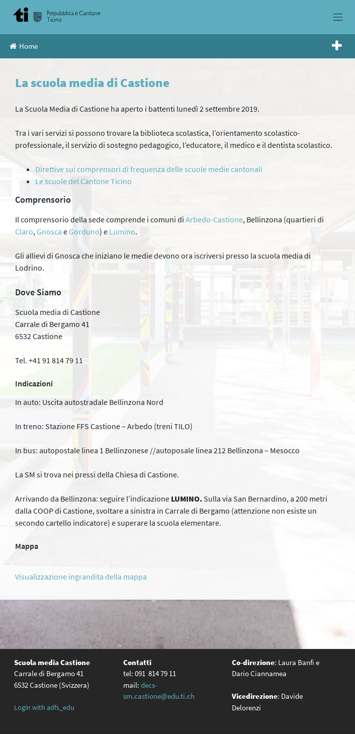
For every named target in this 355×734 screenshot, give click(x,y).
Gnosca (49, 231)
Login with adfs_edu (44, 707)
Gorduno (84, 231)
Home (24, 46)
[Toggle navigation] (337, 17)
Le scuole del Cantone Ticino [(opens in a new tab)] (83, 181)
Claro (24, 231)
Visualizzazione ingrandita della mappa (81, 577)
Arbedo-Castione (214, 219)
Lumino (122, 231)
